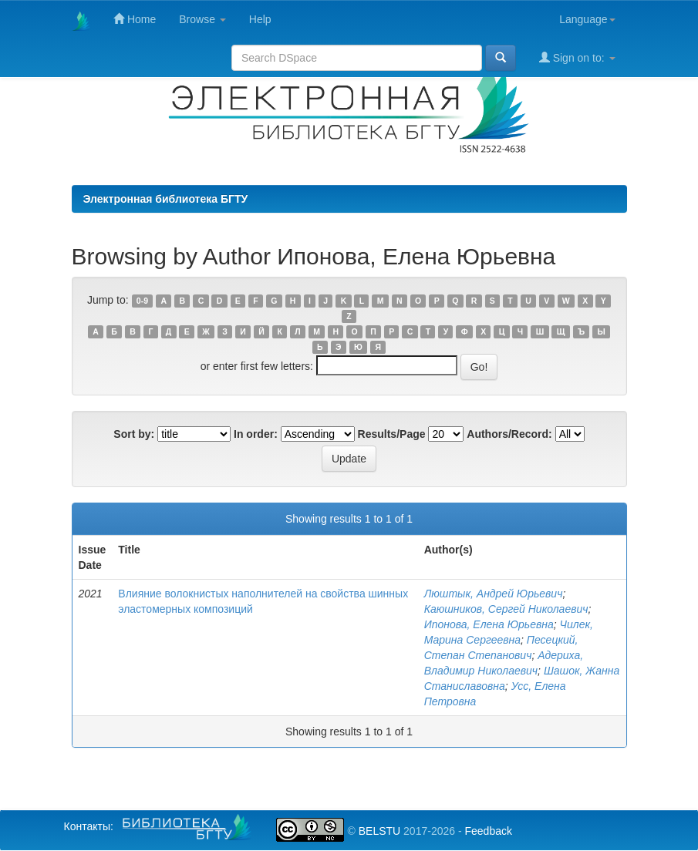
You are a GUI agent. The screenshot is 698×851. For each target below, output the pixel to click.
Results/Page (392, 434)
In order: (256, 434)
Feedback (487, 831)
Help (260, 19)
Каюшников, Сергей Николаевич (506, 609)
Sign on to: (577, 57)
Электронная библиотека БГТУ (165, 199)
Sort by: (133, 434)
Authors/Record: (509, 434)
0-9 (142, 300)
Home (134, 18)
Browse (202, 19)
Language (587, 19)
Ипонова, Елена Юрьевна (489, 624)
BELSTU (379, 831)
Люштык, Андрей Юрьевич (493, 593)
